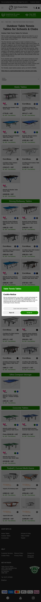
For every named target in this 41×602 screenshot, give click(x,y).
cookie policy (27, 298)
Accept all (29, 312)
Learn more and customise (20, 308)
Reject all (11, 312)
